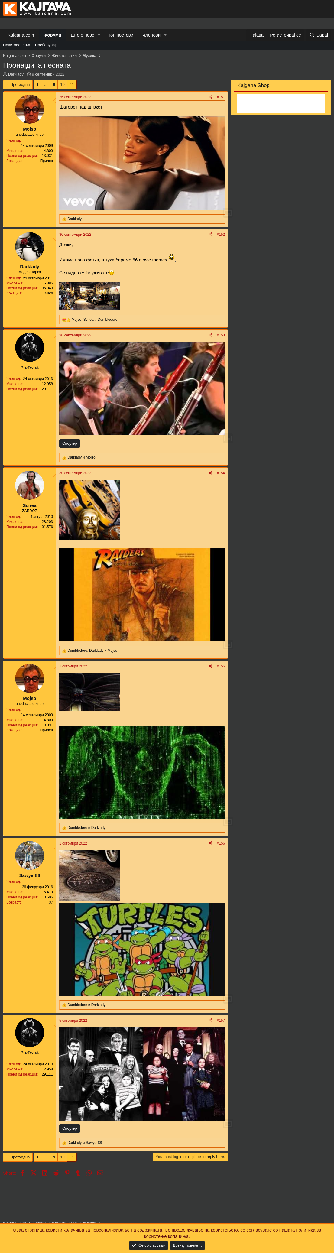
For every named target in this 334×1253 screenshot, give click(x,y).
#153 (221, 335)
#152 (221, 234)
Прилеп (46, 161)
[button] (99, 35)
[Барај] (318, 35)
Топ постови (120, 34)
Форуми (52, 34)
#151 (221, 97)
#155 (221, 666)
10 (62, 84)
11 (72, 84)
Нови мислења (16, 45)
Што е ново (82, 34)
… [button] (46, 84)
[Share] (211, 97)
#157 (221, 1020)
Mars (49, 293)
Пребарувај (45, 45)
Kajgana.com (21, 34)
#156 (221, 843)
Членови (151, 34)
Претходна (20, 84)
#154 (221, 473)
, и (94, 319)
